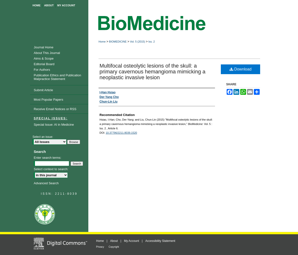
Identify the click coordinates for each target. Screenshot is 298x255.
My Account (132, 241)
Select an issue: (43, 137)
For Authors (42, 69)
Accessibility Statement (160, 241)
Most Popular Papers (48, 99)
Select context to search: (51, 169)
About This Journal (47, 53)
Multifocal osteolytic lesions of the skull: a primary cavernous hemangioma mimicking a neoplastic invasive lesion (152, 71)
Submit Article (43, 90)
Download (241, 69)
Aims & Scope (44, 58)
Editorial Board (44, 64)
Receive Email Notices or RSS (55, 109)
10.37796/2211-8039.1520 (121, 132)
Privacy (100, 247)
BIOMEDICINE (118, 41)
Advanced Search (46, 183)
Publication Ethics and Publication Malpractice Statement (57, 77)
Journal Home (43, 47)
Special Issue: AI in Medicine (54, 124)
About (114, 241)
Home (102, 41)
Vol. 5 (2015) (137, 41)
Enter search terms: (47, 157)
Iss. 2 (152, 41)
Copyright (114, 247)
